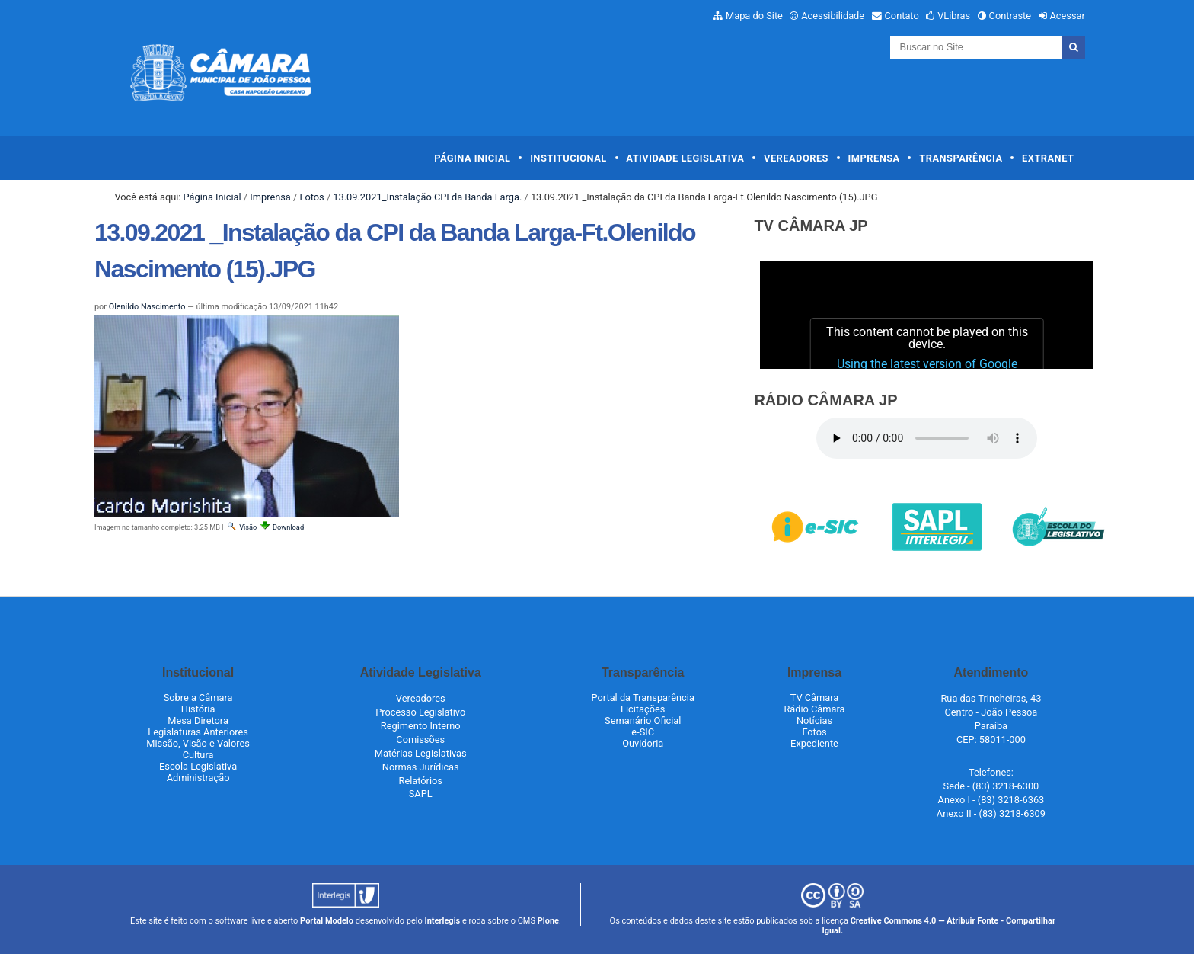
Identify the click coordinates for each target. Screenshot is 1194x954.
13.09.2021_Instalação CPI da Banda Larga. (427, 197)
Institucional (568, 158)
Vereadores (796, 158)
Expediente (814, 743)
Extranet (1048, 158)
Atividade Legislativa (685, 158)
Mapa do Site (754, 15)
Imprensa (874, 158)
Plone (548, 921)
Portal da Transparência (643, 697)
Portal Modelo (326, 921)
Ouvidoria (642, 743)
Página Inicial (472, 158)
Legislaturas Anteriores (197, 732)
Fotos (311, 197)
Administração (198, 777)
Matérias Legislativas (421, 753)
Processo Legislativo (420, 712)
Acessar (1066, 15)
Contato (902, 15)
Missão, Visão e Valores (198, 743)
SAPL (421, 793)
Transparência (960, 158)
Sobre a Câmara (198, 697)
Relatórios (420, 780)
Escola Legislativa (198, 766)
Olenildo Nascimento (147, 307)
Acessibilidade (832, 15)
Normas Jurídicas (420, 767)
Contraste (1010, 15)
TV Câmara (814, 697)
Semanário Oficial (643, 720)
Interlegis (442, 921)
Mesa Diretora (198, 720)
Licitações (643, 709)
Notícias (814, 720)
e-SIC (642, 732)
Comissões (420, 739)
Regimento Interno (421, 726)
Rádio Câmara (814, 709)
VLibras (953, 15)
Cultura (198, 754)
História (198, 709)
